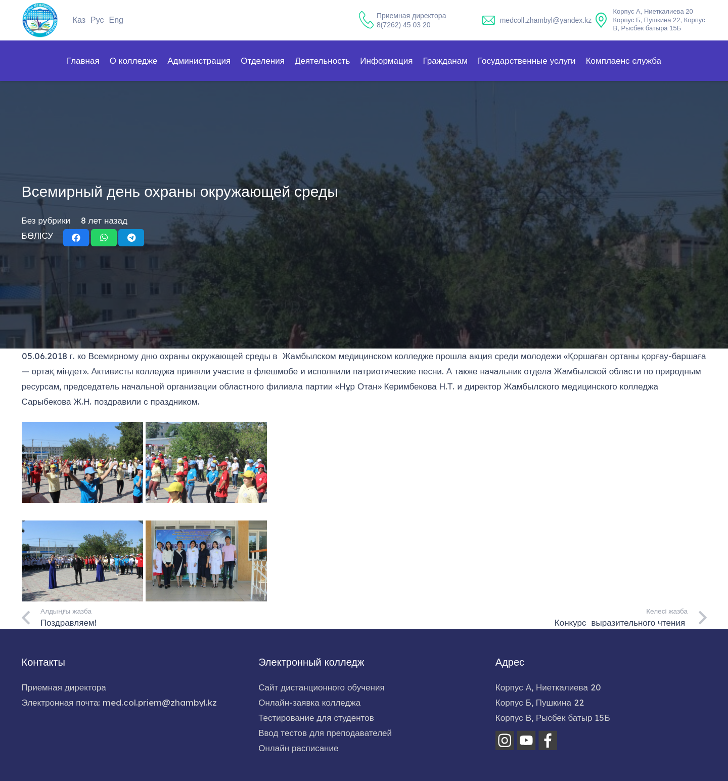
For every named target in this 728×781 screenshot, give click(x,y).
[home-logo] (40, 20)
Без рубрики (46, 220)
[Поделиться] (76, 237)
